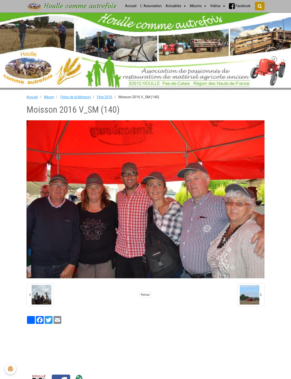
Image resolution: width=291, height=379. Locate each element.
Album (49, 97)
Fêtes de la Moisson (75, 97)
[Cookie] (10, 368)
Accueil (32, 97)
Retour (145, 294)
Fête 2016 (104, 97)
